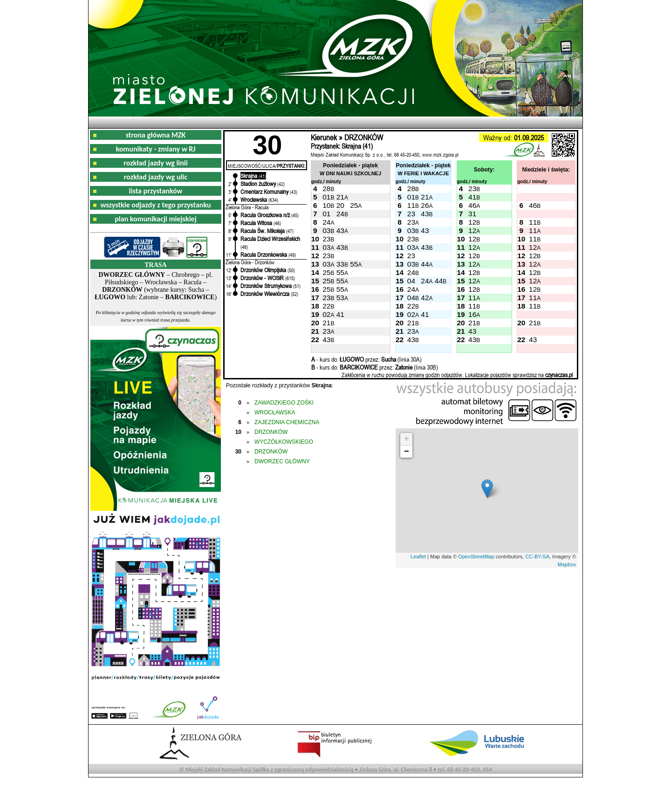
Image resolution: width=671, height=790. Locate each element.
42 (425, 298)
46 (472, 205)
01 (326, 197)
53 (340, 298)
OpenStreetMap (476, 556)
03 (326, 230)
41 (472, 197)
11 (411, 205)
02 (326, 314)
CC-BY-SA (537, 556)
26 (425, 205)
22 (326, 306)
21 (340, 197)
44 (425, 264)
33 (340, 264)
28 (326, 188)
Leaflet (418, 556)
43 (425, 214)
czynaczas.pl (559, 374)
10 (326, 205)
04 (411, 281)
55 (354, 264)
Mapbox (567, 564)
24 (340, 214)
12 (472, 222)
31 (472, 214)
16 (472, 314)
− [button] (406, 451)
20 (340, 205)
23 (472, 188)
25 (354, 205)
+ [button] (406, 439)
